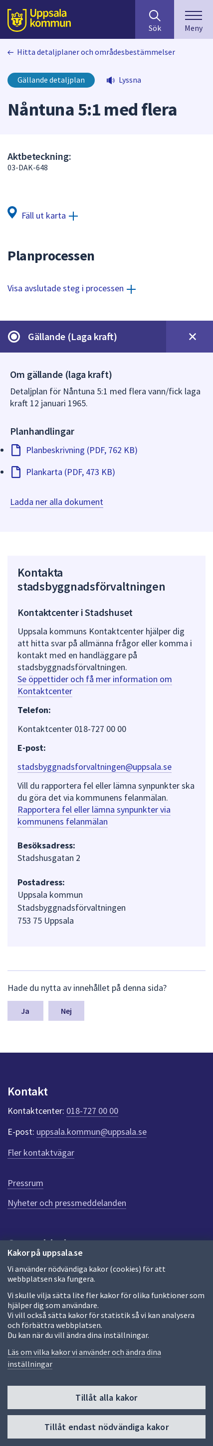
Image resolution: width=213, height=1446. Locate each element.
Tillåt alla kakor (106, 1397)
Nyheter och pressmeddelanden (66, 1202)
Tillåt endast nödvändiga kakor (106, 1427)
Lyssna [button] (130, 80)
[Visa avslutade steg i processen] (71, 288)
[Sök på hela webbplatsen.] (154, 19)
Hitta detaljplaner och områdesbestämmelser (96, 52)
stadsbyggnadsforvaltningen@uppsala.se (94, 766)
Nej (66, 1011)
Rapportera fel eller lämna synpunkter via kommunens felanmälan (94, 815)
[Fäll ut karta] (42, 215)
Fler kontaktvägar (40, 1152)
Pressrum (25, 1183)
